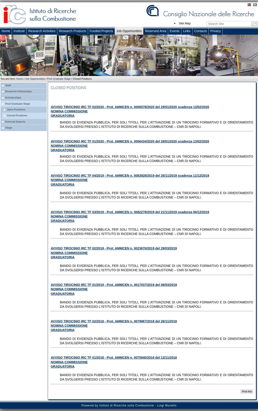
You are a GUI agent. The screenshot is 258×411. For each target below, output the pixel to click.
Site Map (185, 23)
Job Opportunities (35, 78)
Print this (247, 391)
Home (19, 78)
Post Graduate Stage (59, 78)
